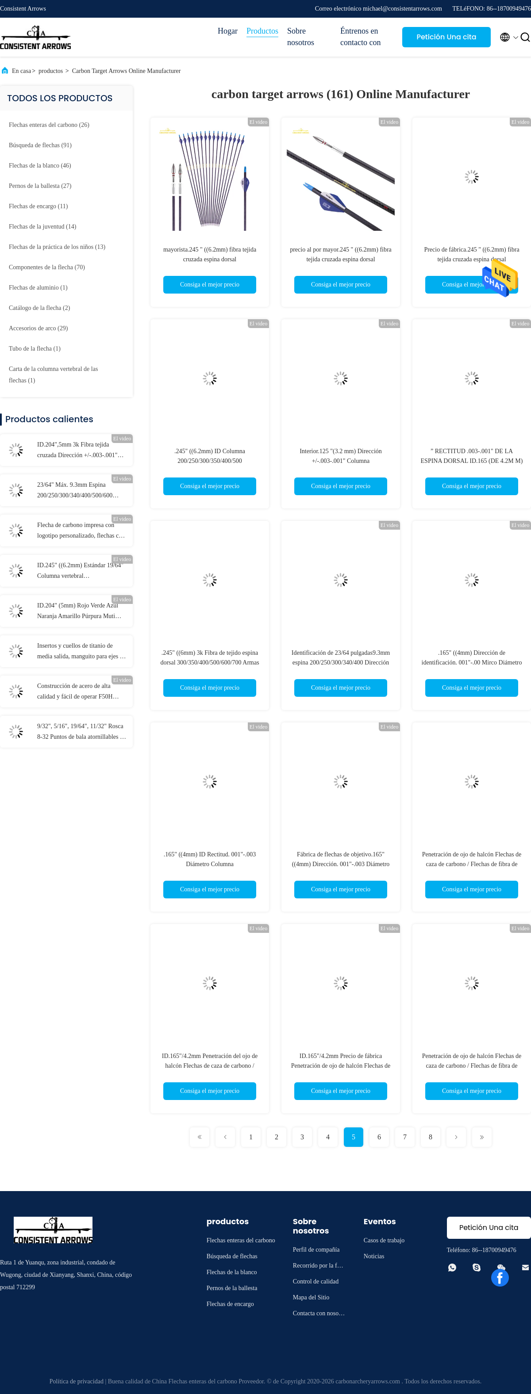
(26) (49, 125)
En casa (21, 71)
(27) (40, 186)
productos (50, 71)
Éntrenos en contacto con (360, 37)
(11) (38, 206)
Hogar (228, 31)
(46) (40, 165)
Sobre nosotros (300, 37)
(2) (39, 308)
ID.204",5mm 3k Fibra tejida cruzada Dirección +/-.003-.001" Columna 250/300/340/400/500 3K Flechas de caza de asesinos (80, 451)
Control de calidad (316, 1281)
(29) (38, 328)
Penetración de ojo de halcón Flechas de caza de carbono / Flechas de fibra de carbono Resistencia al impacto (472, 864)
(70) (47, 267)
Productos (262, 31)
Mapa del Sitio (311, 1297)
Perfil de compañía (316, 1249)
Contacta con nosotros (319, 1314)
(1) (38, 287)
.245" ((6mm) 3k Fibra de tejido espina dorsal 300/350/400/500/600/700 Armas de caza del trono (209, 662)
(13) (57, 247)
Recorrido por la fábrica (319, 1267)
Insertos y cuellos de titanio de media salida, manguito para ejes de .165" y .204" (81, 652)
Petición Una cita (446, 37)
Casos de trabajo (384, 1240)
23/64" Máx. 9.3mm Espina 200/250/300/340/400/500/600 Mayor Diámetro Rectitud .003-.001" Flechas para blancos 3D (81, 491)
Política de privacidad (77, 1381)
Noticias (374, 1256)
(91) (40, 145)
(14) (42, 226)
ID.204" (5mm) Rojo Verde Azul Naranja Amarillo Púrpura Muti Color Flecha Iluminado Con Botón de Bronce (81, 612)
